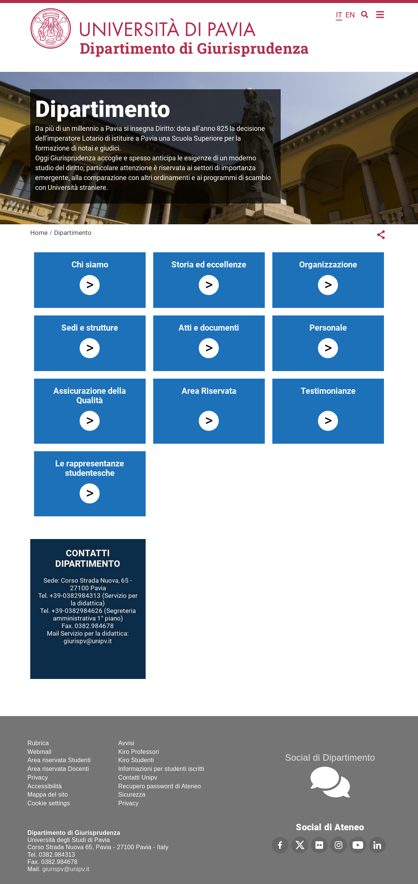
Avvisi (126, 743)
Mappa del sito (48, 794)
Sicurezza (132, 794)
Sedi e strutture (89, 327)
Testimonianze (328, 391)
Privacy (38, 777)
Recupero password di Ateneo (159, 786)
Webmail (39, 752)
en (350, 14)
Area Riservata (209, 391)
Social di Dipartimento (330, 757)
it (339, 14)
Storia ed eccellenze (208, 264)
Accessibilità (45, 786)
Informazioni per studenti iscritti (161, 769)
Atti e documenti (209, 327)
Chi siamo (89, 264)
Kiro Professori (138, 752)
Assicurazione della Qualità (89, 395)
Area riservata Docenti (58, 769)
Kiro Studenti (136, 760)
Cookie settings (49, 803)
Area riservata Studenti (59, 760)
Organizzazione (328, 264)
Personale (328, 327)
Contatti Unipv (137, 777)
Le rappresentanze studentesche (89, 468)
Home (380, 14)
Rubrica (38, 743)
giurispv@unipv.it (65, 869)
